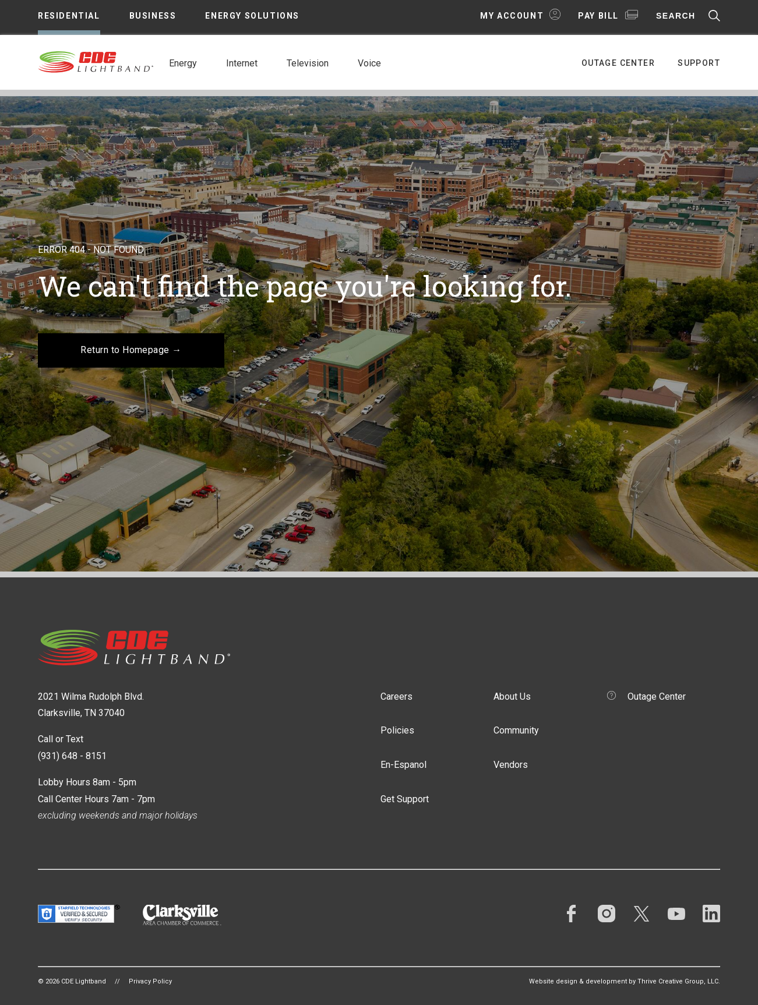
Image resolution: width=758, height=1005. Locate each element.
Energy (183, 63)
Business (153, 15)
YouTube (676, 913)
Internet (242, 63)
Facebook (571, 913)
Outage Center (618, 63)
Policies (397, 730)
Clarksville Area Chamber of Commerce (182, 915)
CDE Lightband (96, 61)
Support (699, 63)
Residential (69, 15)
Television (308, 63)
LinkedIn (711, 913)
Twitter (641, 913)
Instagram (606, 913)
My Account (512, 15)
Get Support (404, 799)
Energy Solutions (252, 15)
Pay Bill (598, 15)
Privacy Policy (150, 981)
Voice (369, 63)
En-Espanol (403, 764)
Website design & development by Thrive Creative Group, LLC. (624, 981)
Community (516, 730)
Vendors (510, 764)
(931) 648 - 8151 (72, 755)
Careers (396, 696)
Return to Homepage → (131, 349)
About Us (512, 696)
